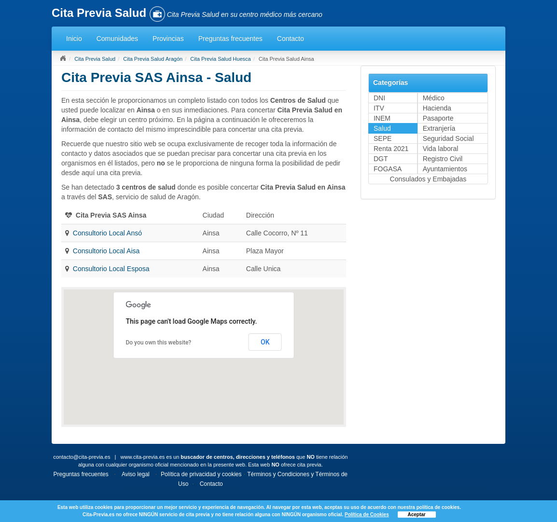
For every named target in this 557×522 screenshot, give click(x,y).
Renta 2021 (391, 148)
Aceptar (417, 514)
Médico (434, 98)
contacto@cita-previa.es (81, 457)
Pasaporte (438, 118)
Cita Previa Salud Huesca (220, 59)
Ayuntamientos (445, 169)
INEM (382, 118)
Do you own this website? (158, 342)
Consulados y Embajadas (428, 179)
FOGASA (388, 169)
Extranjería (439, 128)
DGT (381, 159)
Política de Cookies (367, 514)
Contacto (290, 38)
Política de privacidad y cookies (201, 474)
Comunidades (117, 38)
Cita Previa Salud (94, 59)
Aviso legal (136, 474)
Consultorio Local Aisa (106, 251)
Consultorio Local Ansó (107, 233)
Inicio (74, 38)
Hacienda (437, 108)
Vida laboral (441, 148)
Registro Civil (442, 159)
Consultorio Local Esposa (111, 269)
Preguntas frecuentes (230, 38)
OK (265, 342)
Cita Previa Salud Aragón (152, 59)
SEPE (382, 138)
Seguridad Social (448, 138)
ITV (379, 108)
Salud (382, 128)
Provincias (168, 38)
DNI (379, 98)
